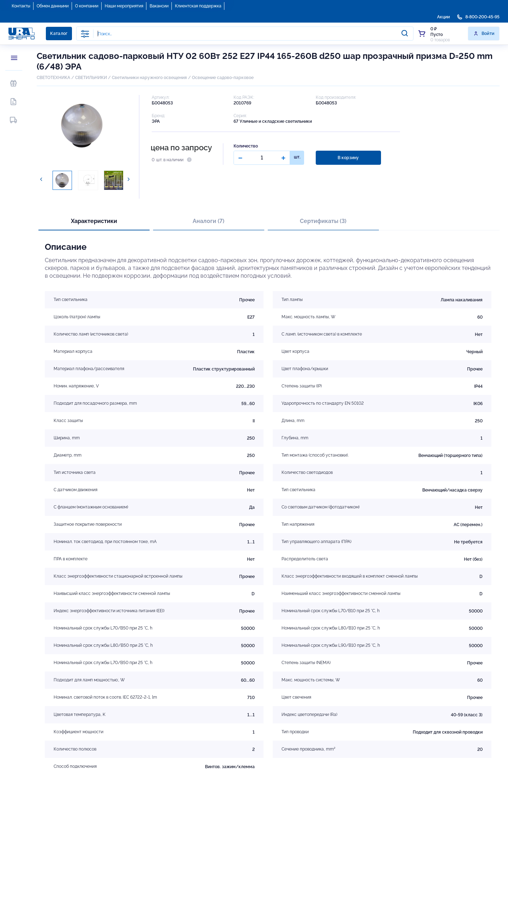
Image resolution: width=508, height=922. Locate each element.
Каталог (59, 33)
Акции (443, 16)
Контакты (21, 6)
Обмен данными (53, 6)
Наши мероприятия (124, 6)
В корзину (348, 157)
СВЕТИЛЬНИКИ (91, 77)
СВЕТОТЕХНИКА (53, 77)
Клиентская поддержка (198, 6)
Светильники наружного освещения (149, 77)
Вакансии (159, 6)
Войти (484, 33)
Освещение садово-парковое (223, 77)
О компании (86, 6)
